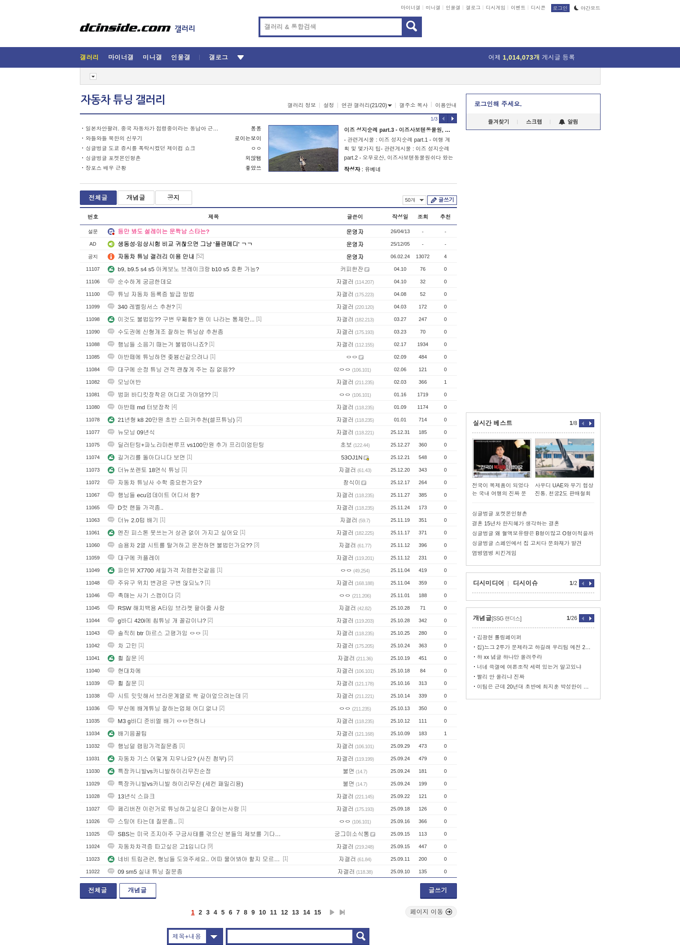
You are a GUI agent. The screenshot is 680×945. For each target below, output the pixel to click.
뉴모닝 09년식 (131, 432)
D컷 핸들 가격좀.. (135, 507)
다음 (332, 912)
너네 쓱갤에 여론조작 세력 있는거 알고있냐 (529, 667)
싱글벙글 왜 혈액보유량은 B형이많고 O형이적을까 (533, 533)
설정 (328, 105)
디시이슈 (525, 583)
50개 (414, 200)
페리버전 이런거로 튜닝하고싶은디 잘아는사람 (173, 809)
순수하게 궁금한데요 (140, 281)
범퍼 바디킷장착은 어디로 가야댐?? (159, 394)
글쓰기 (446, 200)
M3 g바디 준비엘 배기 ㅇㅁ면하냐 (157, 721)
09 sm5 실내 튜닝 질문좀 (145, 871)
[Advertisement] (39, 341)
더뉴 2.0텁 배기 (133, 520)
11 (273, 912)
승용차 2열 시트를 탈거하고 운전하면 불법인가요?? (180, 545)
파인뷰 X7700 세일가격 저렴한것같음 (161, 570)
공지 (173, 197)
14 (306, 912)
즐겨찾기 (498, 122)
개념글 (136, 197)
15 (317, 912)
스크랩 (534, 122)
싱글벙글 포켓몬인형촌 (113, 158)
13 (295, 912)
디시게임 (495, 7)
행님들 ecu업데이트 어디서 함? (153, 495)
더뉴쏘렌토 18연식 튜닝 (144, 470)
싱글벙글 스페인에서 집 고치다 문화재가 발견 (527, 543)
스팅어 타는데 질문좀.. (142, 821)
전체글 (98, 197)
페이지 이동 (431, 911)
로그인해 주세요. (498, 104)
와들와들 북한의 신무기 (114, 138)
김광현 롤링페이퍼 (499, 637)
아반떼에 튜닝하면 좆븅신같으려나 (158, 357)
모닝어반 (124, 382)
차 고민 (122, 645)
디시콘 (538, 7)
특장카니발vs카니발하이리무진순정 (159, 771)
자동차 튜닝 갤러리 (123, 100)
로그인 (560, 8)
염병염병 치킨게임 (494, 553)
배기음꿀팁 (127, 733)
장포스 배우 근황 (106, 168)
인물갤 (453, 7)
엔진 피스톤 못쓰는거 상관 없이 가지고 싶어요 (173, 532)
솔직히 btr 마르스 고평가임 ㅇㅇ (154, 633)
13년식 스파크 (131, 796)
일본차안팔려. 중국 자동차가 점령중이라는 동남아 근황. (153, 129)
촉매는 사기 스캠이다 (140, 595)
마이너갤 (411, 7)
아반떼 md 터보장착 (139, 407)
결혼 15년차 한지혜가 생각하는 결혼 (516, 523)
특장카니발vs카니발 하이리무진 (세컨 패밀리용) (175, 783)
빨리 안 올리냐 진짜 (501, 677)
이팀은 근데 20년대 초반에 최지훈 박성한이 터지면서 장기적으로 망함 (535, 687)
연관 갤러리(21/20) (367, 105)
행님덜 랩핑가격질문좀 (143, 746)
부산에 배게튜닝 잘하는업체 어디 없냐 (162, 708)
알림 (568, 122)
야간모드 (587, 8)
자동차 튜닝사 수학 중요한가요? (155, 482)
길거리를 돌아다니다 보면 (146, 457)
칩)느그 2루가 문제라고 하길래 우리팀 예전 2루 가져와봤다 (535, 647)
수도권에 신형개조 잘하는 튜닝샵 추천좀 (165, 332)
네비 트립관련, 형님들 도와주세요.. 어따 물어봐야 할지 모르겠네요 (194, 859)
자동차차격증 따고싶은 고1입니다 (157, 846)
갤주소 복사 (413, 105)
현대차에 (124, 671)
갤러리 (89, 57)
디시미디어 (489, 583)
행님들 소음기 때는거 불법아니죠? (157, 344)
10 (262, 912)
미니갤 (433, 7)
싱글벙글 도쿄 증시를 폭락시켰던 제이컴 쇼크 (141, 148)
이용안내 (446, 105)
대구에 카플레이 (134, 558)
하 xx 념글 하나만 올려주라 (509, 657)
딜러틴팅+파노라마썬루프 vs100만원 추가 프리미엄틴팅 (186, 445)
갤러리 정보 (302, 105)
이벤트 (518, 7)
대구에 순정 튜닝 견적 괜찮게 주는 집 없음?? (171, 369)
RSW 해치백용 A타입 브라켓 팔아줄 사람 (166, 608)
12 (284, 912)
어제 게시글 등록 (531, 57)
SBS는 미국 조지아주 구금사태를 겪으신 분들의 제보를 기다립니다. (194, 834)
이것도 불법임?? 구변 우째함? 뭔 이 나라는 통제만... (181, 319)
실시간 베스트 (493, 423)
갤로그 (473, 7)
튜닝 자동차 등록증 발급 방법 (151, 294)
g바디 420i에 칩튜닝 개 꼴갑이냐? (157, 620)
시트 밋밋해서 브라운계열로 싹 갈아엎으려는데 (174, 696)
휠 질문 (122, 658)
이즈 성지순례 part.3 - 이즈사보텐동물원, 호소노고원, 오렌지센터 (423, 130)
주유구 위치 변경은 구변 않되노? (155, 583)
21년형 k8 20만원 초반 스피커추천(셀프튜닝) (171, 419)
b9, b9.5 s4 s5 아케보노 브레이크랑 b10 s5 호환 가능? (183, 269)
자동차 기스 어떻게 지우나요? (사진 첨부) (167, 758)
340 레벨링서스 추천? (141, 306)
